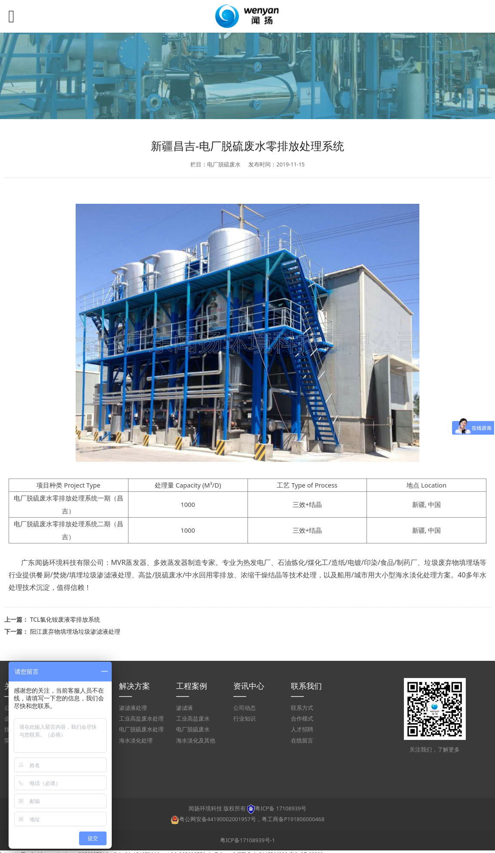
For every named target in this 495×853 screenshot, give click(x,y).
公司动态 (244, 708)
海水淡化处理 (136, 740)
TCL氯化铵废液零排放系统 (65, 619)
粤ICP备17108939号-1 (247, 840)
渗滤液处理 (133, 708)
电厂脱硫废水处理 (141, 729)
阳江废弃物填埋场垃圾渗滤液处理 (75, 631)
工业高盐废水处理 (141, 718)
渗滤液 (184, 708)
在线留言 (302, 740)
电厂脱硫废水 (193, 729)
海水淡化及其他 (195, 740)
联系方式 (302, 708)
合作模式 (302, 718)
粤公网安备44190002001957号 (217, 819)
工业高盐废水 (193, 718)
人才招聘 (302, 729)
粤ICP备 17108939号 (280, 808)
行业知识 (244, 718)
